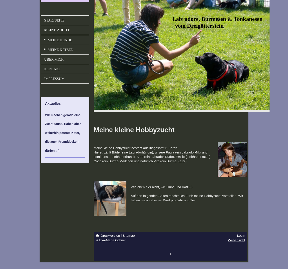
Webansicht (236, 240)
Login (241, 235)
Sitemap (129, 235)
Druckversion (108, 235)
